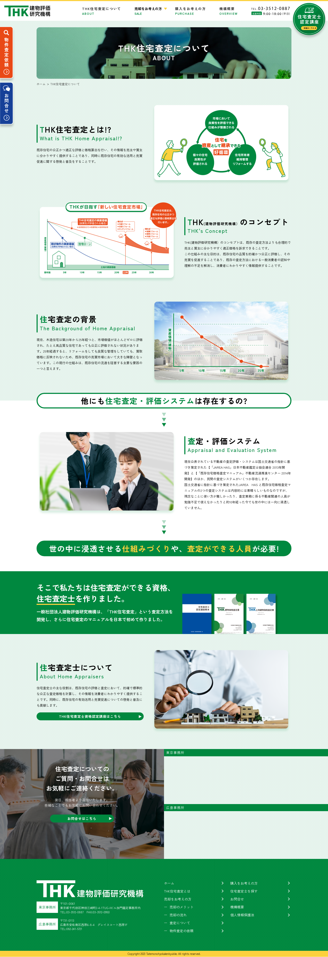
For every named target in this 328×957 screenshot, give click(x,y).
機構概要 (228, 11)
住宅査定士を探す (244, 891)
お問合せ (237, 899)
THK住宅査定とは (177, 891)
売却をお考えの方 (177, 899)
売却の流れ (178, 914)
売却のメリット (182, 906)
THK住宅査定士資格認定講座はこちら (90, 716)
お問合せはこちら (82, 818)
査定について (180, 923)
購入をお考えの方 (190, 11)
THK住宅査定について (101, 11)
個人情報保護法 (242, 914)
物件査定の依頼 (182, 930)
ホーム (169, 883)
